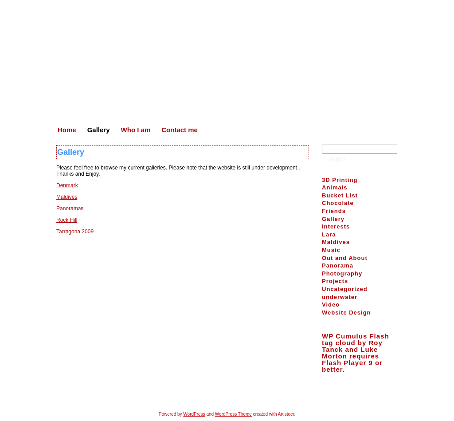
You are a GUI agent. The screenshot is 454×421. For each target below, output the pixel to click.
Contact (274, 394)
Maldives (66, 197)
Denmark (67, 185)
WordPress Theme (233, 414)
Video (331, 304)
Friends (334, 211)
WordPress (194, 414)
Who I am (245, 394)
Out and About (345, 258)
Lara (329, 234)
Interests (336, 226)
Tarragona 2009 (75, 231)
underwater (339, 297)
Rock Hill (66, 220)
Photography (342, 273)
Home (192, 394)
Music (331, 250)
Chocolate (338, 203)
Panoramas (69, 208)
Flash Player (344, 362)
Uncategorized (345, 289)
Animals (335, 187)
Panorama (337, 265)
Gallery (70, 152)
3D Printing (339, 180)
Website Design (346, 312)
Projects (335, 281)
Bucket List (340, 195)
